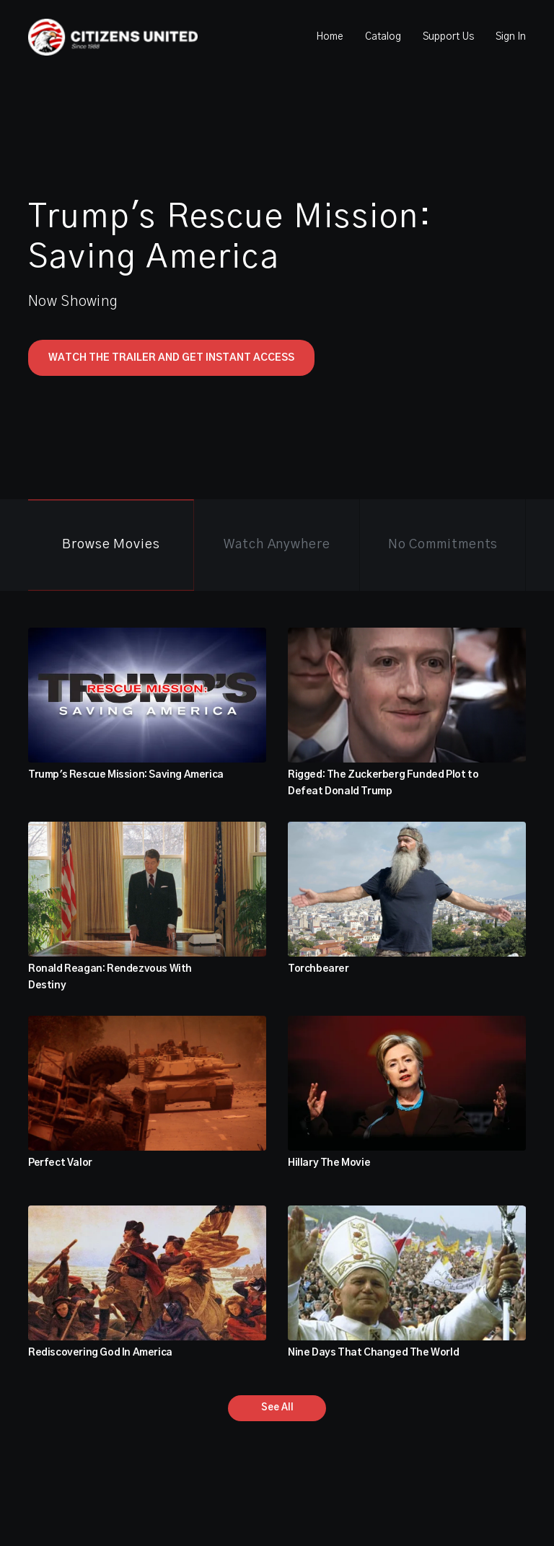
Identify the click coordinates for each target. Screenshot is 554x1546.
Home (329, 37)
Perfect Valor (60, 1163)
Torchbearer (318, 969)
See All (277, 1408)
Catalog (383, 37)
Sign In (511, 37)
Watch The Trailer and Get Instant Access (171, 358)
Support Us (448, 37)
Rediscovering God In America (100, 1353)
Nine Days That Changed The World (373, 1353)
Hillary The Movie (329, 1163)
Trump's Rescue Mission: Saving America (126, 775)
